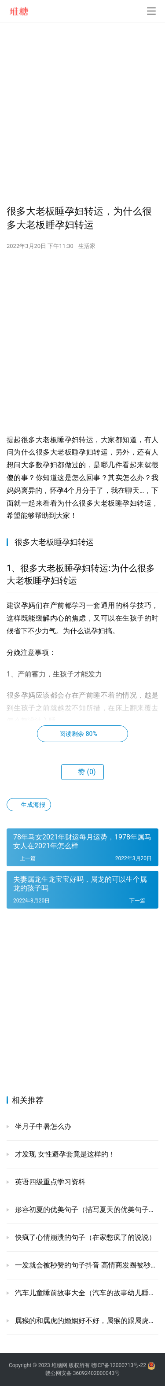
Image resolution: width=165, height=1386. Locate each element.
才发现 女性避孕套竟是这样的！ (64, 1154)
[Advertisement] (82, 113)
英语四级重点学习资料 (49, 1182)
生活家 (86, 246)
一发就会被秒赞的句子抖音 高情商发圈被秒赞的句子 (85, 1265)
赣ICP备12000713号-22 (118, 1365)
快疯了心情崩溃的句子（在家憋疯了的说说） (84, 1237)
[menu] (151, 11)
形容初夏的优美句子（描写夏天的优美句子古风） (85, 1209)
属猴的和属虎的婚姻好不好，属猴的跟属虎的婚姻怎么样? (85, 1320)
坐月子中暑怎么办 (42, 1126)
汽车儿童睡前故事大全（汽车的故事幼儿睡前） (85, 1293)
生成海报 (28, 804)
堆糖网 (59, 1365)
